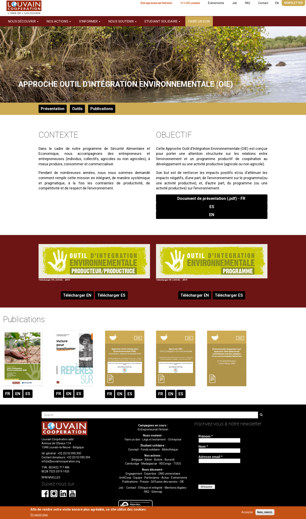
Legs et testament (154, 439)
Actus (165, 477)
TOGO (177, 463)
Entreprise (175, 439)
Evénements (179, 477)
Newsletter (293, 3)
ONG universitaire (169, 473)
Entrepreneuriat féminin (156, 3)
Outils (77, 108)
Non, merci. (264, 512)
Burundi (169, 459)
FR (7, 393)
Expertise (150, 473)
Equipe (138, 477)
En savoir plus (39, 514)
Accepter (247, 512)
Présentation (52, 108)
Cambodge (132, 463)
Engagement (134, 473)
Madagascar (149, 463)
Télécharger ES (111, 295)
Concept (133, 449)
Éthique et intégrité (150, 487)
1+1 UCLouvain (190, 3)
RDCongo (165, 463)
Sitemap (156, 491)
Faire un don (199, 21)
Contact (263, 3)
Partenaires (151, 477)
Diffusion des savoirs (164, 481)
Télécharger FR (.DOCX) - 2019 (94, 262)
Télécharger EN (77, 295)
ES (211, 206)
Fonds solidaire (150, 449)
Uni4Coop (125, 477)
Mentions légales (175, 487)
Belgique (137, 459)
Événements (216, 3)
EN (277, 3)
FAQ (247, 3)
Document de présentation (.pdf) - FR (211, 198)
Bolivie (158, 459)
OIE (182, 481)
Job (234, 3)
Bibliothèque (170, 449)
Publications (101, 108)
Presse (144, 481)
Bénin (148, 459)
